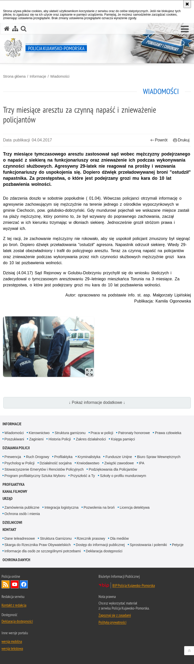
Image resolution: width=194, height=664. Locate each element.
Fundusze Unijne (118, 457)
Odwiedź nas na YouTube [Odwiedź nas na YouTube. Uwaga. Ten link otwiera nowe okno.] (15, 584)
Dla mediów (119, 538)
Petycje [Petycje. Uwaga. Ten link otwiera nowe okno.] (178, 545)
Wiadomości (59, 76)
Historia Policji (59, 439)
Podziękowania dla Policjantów (113, 469)
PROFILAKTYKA (14, 484)
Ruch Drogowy (37, 457)
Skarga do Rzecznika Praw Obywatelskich (38, 545)
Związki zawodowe (119, 463)
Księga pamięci (123, 439)
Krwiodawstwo (88, 463)
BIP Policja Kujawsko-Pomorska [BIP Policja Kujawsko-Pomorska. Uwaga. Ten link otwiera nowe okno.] (133, 585)
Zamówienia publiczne (22, 507)
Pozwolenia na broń (99, 507)
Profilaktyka (63, 457)
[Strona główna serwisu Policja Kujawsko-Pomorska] (7, 28)
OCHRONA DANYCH (16, 559)
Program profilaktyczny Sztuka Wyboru (35, 476)
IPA (141, 463)
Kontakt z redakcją (14, 605)
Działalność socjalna (56, 463)
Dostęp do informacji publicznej (100, 545)
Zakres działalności (91, 439)
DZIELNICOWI (12, 522)
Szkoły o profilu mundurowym (123, 476)
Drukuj (181, 140)
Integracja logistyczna (61, 507)
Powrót (158, 140)
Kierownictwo (39, 433)
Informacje (38, 76)
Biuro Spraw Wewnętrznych (158, 457)
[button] (185, 29)
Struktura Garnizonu (55, 538)
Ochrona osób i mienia (22, 514)
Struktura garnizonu (70, 433)
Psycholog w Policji (20, 463)
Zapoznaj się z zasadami (115, 615)
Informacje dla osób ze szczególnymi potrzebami (43, 551)
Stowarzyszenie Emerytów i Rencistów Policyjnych (44, 469)
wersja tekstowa (12, 648)
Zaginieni (36, 439)
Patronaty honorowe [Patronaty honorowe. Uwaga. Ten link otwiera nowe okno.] (134, 433)
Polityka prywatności (112, 622)
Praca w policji (102, 433)
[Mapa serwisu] (15, 28)
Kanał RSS (6, 584)
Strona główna (14, 76)
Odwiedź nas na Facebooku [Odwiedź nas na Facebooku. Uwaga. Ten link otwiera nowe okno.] (24, 584)
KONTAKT (9, 529)
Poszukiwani (14, 439)
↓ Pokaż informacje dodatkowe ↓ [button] (97, 402)
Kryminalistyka (89, 457)
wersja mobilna (12, 641)
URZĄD (8, 498)
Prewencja (13, 457)
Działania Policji (16, 447)
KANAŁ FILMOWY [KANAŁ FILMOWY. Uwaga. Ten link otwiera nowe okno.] (15, 491)
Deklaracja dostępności (104, 551)
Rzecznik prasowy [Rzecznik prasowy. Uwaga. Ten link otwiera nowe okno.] (91, 538)
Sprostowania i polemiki (148, 545)
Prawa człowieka (168, 433)
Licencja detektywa (135, 507)
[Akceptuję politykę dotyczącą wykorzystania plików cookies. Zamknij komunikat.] (187, 4)
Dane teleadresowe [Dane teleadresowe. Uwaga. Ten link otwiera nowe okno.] (20, 538)
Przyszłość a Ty (82, 476)
